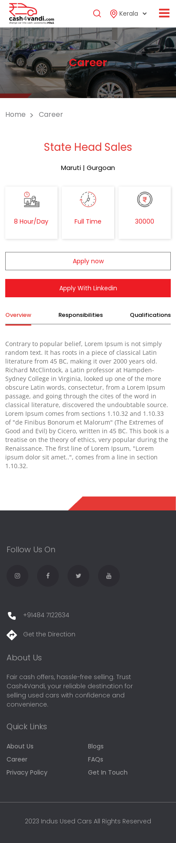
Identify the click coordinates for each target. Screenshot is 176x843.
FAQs (95, 759)
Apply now (88, 261)
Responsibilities (80, 315)
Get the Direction (41, 634)
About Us (20, 746)
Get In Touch (108, 772)
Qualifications (150, 315)
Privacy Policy (27, 772)
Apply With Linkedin (88, 288)
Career (17, 759)
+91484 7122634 (38, 615)
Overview (18, 315)
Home (15, 114)
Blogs (96, 746)
